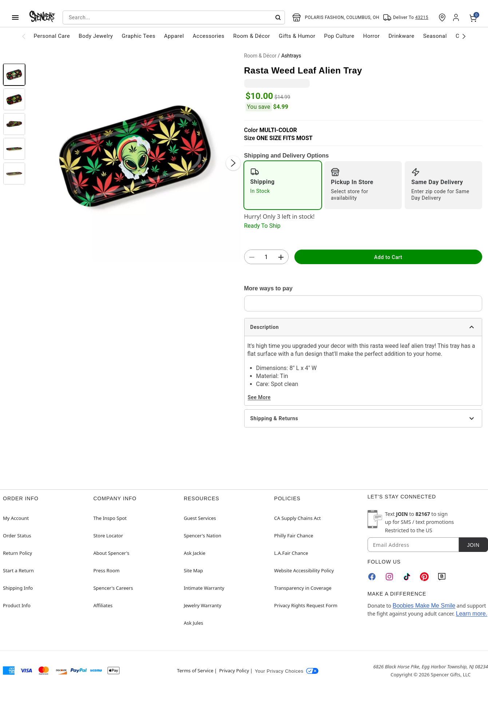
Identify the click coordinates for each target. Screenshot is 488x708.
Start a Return (18, 570)
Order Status (17, 535)
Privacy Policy (234, 670)
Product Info (17, 605)
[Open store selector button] (336, 17)
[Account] (456, 17)
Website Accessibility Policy (304, 570)
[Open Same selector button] (405, 17)
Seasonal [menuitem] (435, 36)
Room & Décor (260, 56)
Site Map (193, 570)
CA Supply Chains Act (297, 518)
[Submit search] (278, 17)
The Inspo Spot (110, 518)
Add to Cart (388, 257)
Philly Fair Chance (293, 535)
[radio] (283, 185)
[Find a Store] (442, 17)
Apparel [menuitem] (174, 36)
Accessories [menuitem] (209, 36)
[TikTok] (406, 576)
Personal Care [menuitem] (52, 36)
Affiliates (102, 605)
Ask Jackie (195, 553)
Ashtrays (291, 56)
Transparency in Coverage (303, 588)
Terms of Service (195, 670)
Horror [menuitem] (371, 36)
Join (473, 545)
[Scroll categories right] (464, 36)
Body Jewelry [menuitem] (96, 36)
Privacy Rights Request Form (305, 605)
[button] (134, 155)
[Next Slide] (233, 163)
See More (259, 397)
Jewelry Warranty (202, 605)
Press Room (106, 570)
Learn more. (471, 613)
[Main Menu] (15, 17)
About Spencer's (111, 553)
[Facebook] (372, 576)
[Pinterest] (424, 576)
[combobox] (174, 17)
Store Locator (108, 535)
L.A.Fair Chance (291, 553)
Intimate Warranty (204, 588)
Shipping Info (18, 588)
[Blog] (441, 576)
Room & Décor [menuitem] (251, 36)
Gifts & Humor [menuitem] (297, 36)
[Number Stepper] (266, 257)
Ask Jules (193, 623)
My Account (16, 518)
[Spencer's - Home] (42, 17)
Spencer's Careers (113, 588)
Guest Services (200, 518)
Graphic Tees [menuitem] (138, 36)
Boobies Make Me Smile (424, 605)
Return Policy (17, 553)
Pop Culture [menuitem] (339, 36)
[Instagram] (389, 576)
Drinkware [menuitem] (401, 36)
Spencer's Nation (202, 535)
